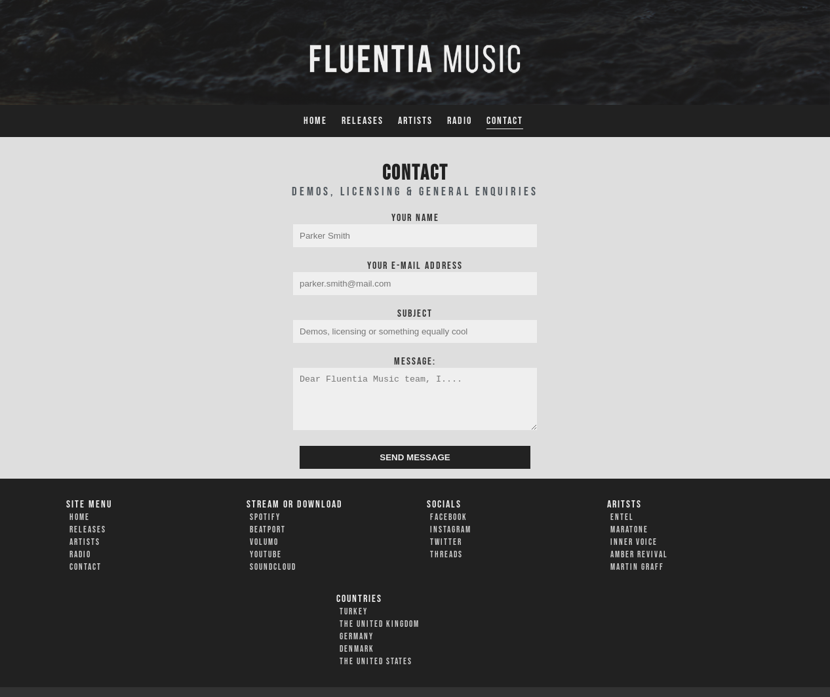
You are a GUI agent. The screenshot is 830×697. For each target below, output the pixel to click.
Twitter (446, 552)
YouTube (266, 564)
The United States (376, 671)
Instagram (450, 539)
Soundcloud (273, 577)
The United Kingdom (380, 634)
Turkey (354, 621)
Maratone (629, 539)
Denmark (357, 659)
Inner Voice (634, 552)
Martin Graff (637, 577)
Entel (622, 527)
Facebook (448, 527)
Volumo (264, 552)
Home (315, 121)
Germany (357, 646)
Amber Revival (639, 564)
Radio (459, 121)
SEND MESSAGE (415, 467)
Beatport (268, 539)
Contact (504, 121)
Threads (446, 564)
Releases (363, 121)
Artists (415, 121)
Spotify (265, 527)
